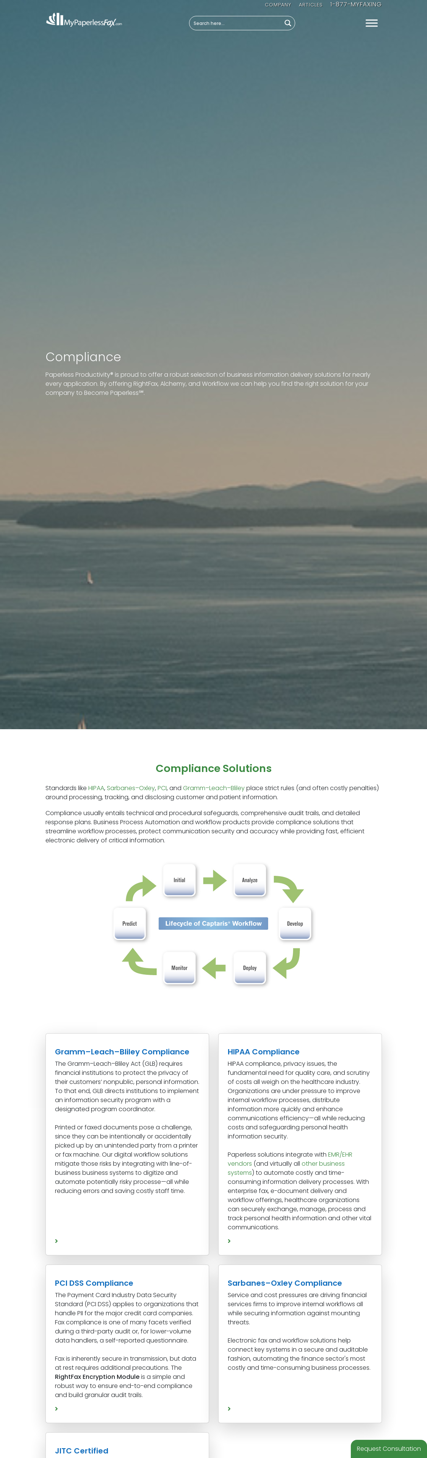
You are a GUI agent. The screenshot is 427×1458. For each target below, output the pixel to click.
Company (278, 5)
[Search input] (236, 23)
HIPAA (96, 788)
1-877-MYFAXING (356, 4)
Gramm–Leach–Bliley (214, 788)
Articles (311, 5)
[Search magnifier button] (288, 23)
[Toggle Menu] (372, 23)
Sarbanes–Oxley (131, 788)
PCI (162, 788)
